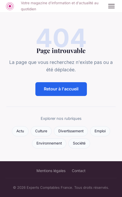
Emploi (100, 131)
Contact (79, 170)
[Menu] (111, 6)
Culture (41, 131)
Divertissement (70, 131)
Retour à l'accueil (61, 88)
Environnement (49, 143)
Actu (20, 131)
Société (79, 143)
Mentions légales (50, 170)
